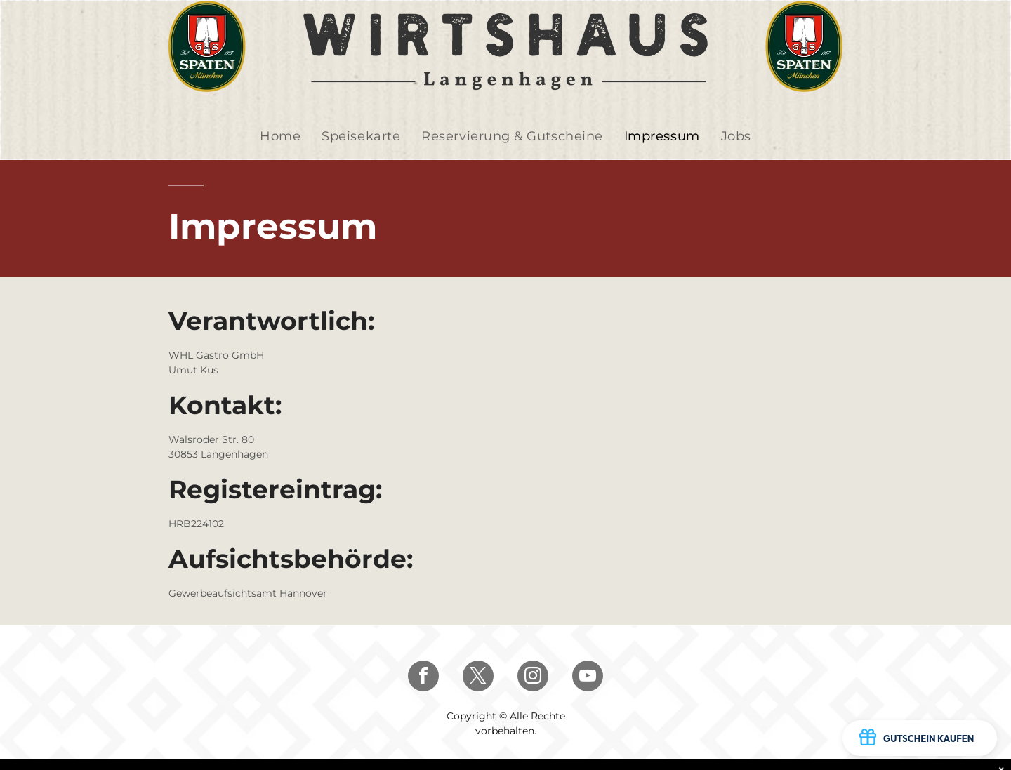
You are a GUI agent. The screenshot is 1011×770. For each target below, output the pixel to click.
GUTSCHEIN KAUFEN (916, 738)
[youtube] (587, 678)
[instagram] (532, 678)
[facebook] (423, 678)
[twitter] (478, 678)
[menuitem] (280, 136)
